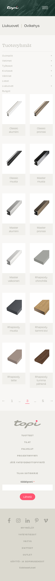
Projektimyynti (27, 455)
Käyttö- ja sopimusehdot (27, 561)
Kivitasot (7, 70)
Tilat (27, 442)
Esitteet (27, 548)
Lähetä (27, 496)
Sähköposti (27, 481)
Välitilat (6, 75)
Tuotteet (27, 435)
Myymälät (27, 527)
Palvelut (27, 449)
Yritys (27, 541)
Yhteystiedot (27, 534)
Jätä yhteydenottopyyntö (27, 462)
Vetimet (7, 60)
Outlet (27, 554)
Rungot (6, 91)
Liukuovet (7, 85)
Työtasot (7, 65)
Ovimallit (7, 55)
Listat (5, 80)
